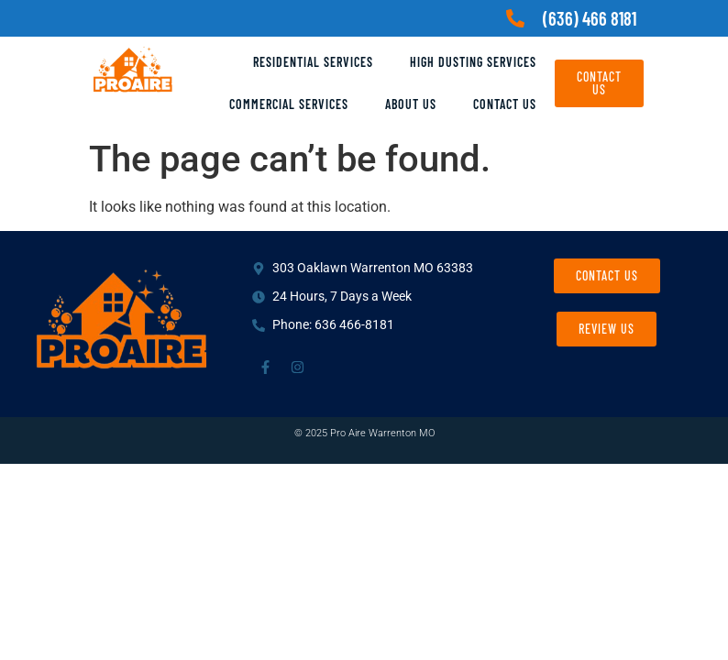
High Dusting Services (473, 62)
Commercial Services (288, 104)
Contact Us (504, 104)
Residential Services (313, 62)
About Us (410, 104)
